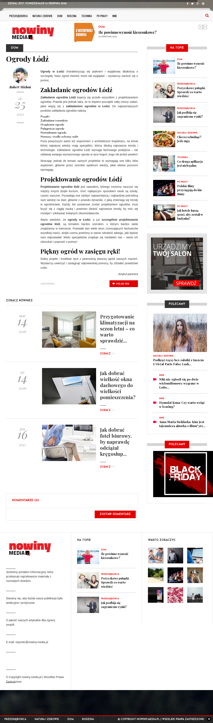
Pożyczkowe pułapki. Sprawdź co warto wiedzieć (191, 92)
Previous (201, 27)
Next (205, 27)
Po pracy (102, 16)
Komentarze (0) (25, 500)
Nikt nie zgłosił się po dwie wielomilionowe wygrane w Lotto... (179, 383)
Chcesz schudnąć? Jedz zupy (190, 139)
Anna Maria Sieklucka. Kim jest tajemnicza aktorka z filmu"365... (182, 424)
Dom (59, 16)
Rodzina (71, 16)
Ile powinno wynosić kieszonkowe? (127, 32)
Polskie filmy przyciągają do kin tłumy (190, 190)
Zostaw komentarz (115, 514)
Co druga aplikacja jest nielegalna (190, 163)
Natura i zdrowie (42, 16)
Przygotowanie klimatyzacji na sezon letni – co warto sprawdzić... (117, 328)
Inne (114, 16)
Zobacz (107, 354)
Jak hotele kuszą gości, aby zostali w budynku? (191, 214)
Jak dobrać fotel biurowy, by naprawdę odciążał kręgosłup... (116, 441)
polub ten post (121, 284)
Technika (86, 16)
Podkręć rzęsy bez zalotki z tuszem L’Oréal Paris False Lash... (178, 362)
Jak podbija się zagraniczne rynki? (191, 114)
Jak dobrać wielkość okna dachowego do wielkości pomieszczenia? (118, 385)
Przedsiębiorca (18, 16)
